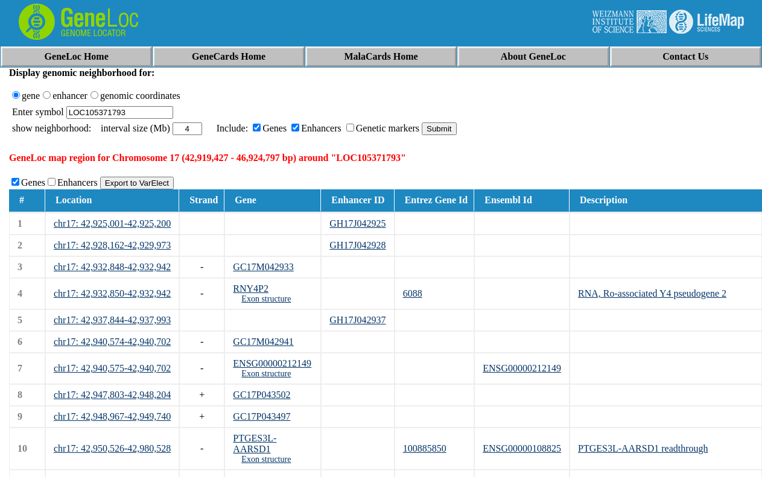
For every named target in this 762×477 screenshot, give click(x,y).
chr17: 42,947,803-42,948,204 (112, 395)
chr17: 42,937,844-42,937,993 (112, 320)
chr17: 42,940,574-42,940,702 (112, 341)
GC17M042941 (263, 341)
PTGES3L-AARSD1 (254, 443)
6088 (412, 293)
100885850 (424, 448)
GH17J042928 (357, 245)
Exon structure (266, 298)
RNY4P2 (250, 288)
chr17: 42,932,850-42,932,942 (112, 293)
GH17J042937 (357, 320)
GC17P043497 (261, 416)
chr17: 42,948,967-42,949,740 (112, 416)
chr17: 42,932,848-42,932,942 (112, 267)
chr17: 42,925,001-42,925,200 (112, 223)
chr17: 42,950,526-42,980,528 (112, 448)
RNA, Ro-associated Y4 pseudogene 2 (652, 293)
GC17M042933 (263, 267)
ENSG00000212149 (272, 363)
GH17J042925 (357, 223)
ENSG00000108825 (522, 448)
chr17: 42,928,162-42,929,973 (112, 245)
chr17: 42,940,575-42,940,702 (112, 368)
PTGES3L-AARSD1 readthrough (643, 448)
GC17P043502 (261, 395)
